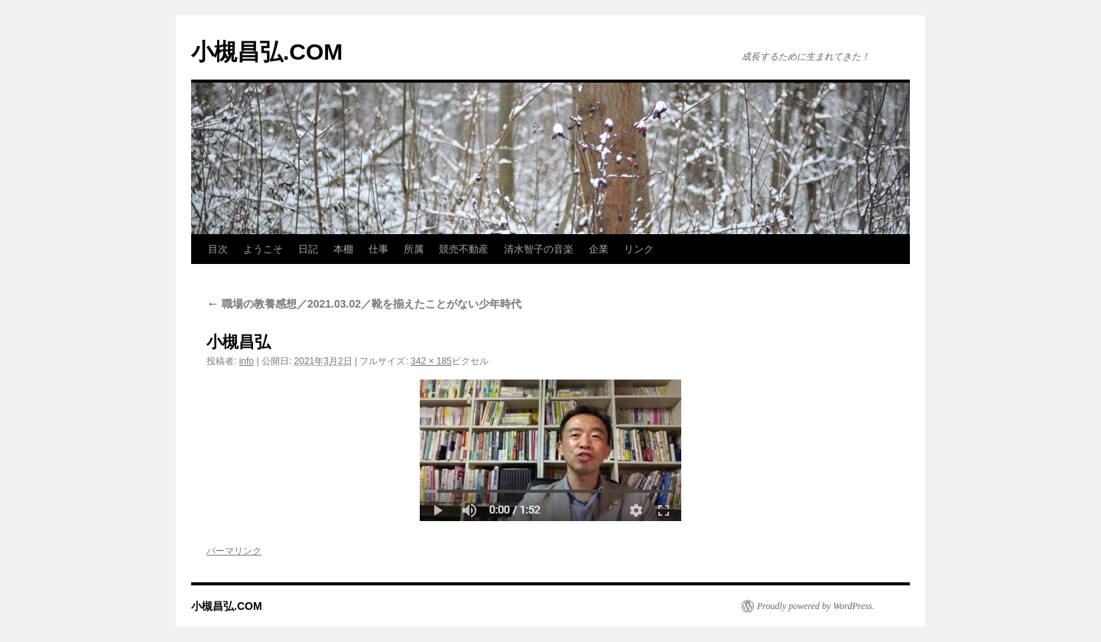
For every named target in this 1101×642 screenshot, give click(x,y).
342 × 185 (431, 361)
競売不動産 (464, 249)
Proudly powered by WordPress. (816, 606)
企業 (599, 249)
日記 (308, 249)
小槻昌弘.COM (267, 51)
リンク (639, 249)
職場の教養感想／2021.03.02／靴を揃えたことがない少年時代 (363, 304)
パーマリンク (233, 551)
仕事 (378, 249)
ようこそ (263, 249)
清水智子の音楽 (538, 249)
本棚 (343, 249)
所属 (414, 249)
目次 (218, 249)
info (246, 361)
